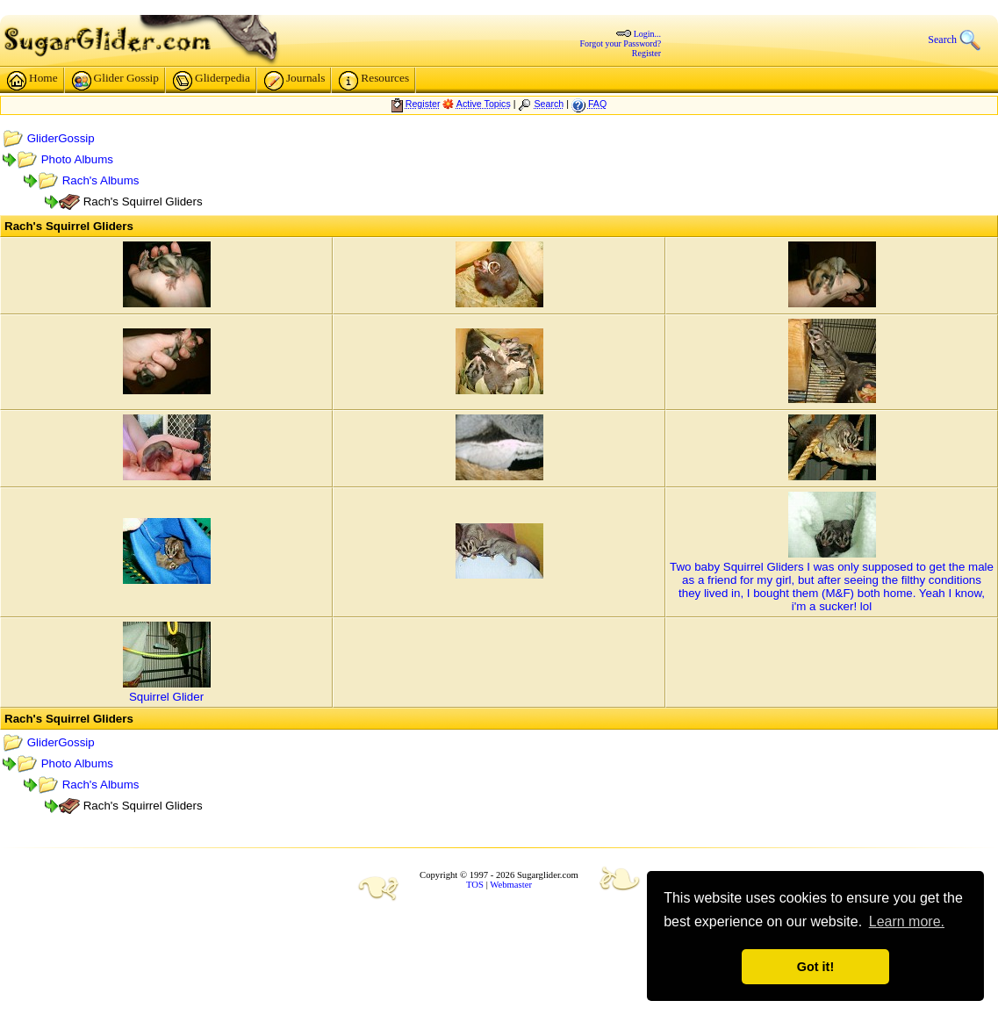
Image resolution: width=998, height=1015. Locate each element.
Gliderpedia (211, 80)
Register (646, 53)
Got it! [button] (815, 967)
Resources (374, 80)
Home (32, 80)
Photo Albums (77, 159)
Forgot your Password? (621, 43)
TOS (475, 884)
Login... (647, 34)
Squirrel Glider (166, 696)
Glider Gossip (115, 80)
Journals (294, 80)
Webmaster (511, 884)
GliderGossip (61, 138)
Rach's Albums (101, 180)
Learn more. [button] (906, 921)
